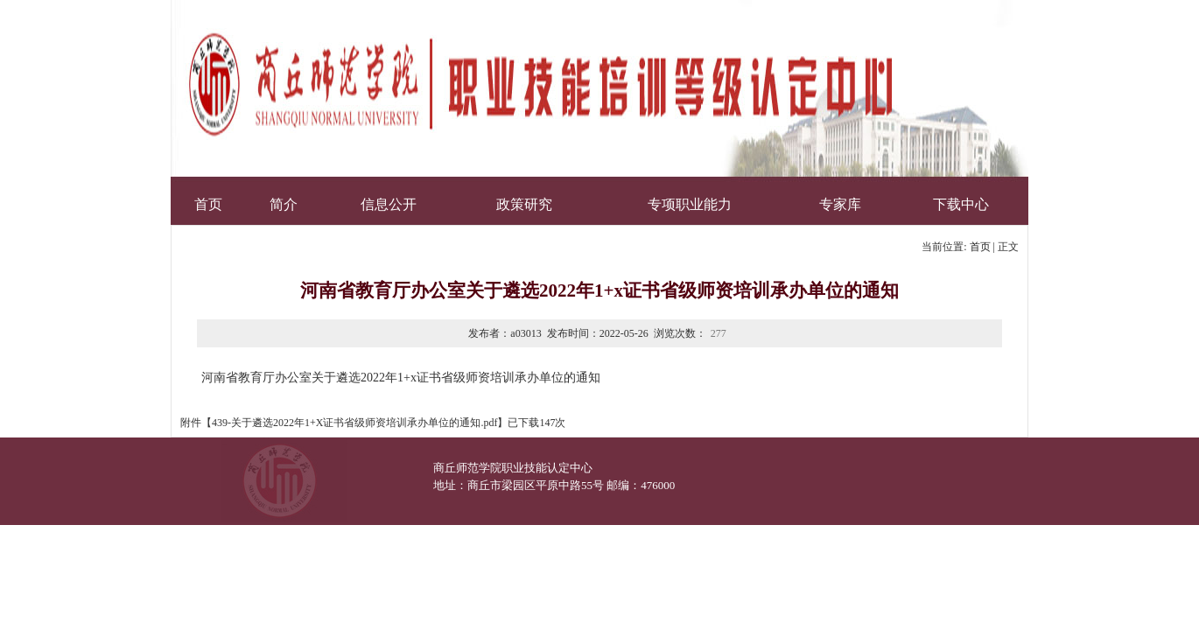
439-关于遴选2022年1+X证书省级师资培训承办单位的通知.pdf (354, 422)
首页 (980, 247)
